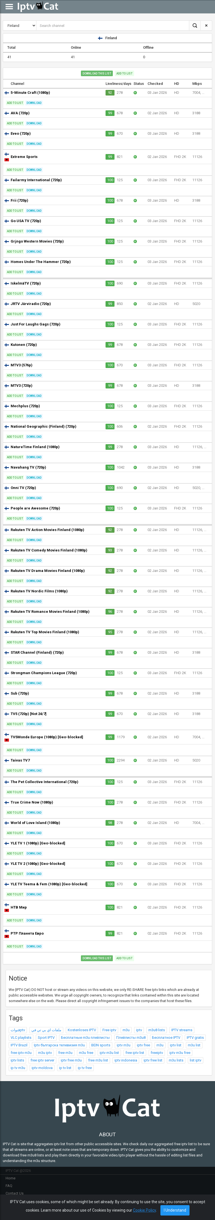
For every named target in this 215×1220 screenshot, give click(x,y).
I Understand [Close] (175, 1210)
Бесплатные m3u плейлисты (85, 1037)
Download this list (97, 73)
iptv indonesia (125, 1060)
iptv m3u (123, 1045)
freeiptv (157, 1053)
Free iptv (109, 1030)
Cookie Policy (144, 1210)
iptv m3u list (109, 1053)
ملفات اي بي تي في (46, 1030)
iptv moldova (42, 1068)
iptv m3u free (179, 1053)
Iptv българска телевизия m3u (59, 1045)
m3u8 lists (156, 1030)
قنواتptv (18, 1030)
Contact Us (15, 1193)
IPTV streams (181, 1030)
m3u (126, 1030)
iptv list (175, 1045)
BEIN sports (100, 1045)
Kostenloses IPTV (82, 1030)
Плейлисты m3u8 (131, 1037)
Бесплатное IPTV (166, 1037)
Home (10, 1178)
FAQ (9, 1186)
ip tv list (65, 1068)
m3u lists (176, 1060)
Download (34, 102)
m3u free (86, 1053)
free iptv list (134, 1053)
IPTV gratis (195, 1037)
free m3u (65, 1053)
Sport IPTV (46, 1037)
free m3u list (98, 1060)
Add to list (124, 73)
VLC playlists (21, 1037)
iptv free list (153, 1060)
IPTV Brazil (19, 1045)
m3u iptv (45, 1053)
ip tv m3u (18, 1068)
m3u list (194, 1045)
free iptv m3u (21, 1053)
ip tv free (85, 1068)
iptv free (143, 1045)
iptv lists (17, 1060)
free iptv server (42, 1060)
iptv (139, 1030)
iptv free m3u (71, 1060)
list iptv (195, 1060)
